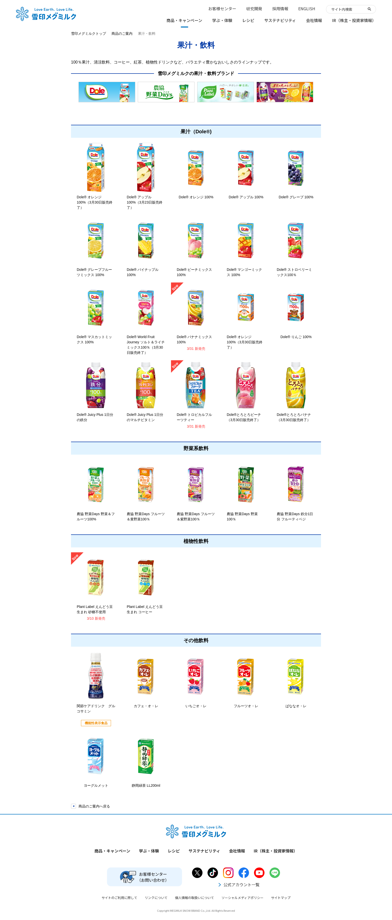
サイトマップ (280, 897)
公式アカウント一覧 (239, 884)
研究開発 (254, 9)
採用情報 (280, 9)
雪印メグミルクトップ (88, 34)
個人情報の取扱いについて (194, 897)
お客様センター (222, 9)
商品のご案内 (122, 34)
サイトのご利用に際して (119, 897)
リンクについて (156, 897)
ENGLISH (306, 9)
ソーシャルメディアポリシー (243, 897)
